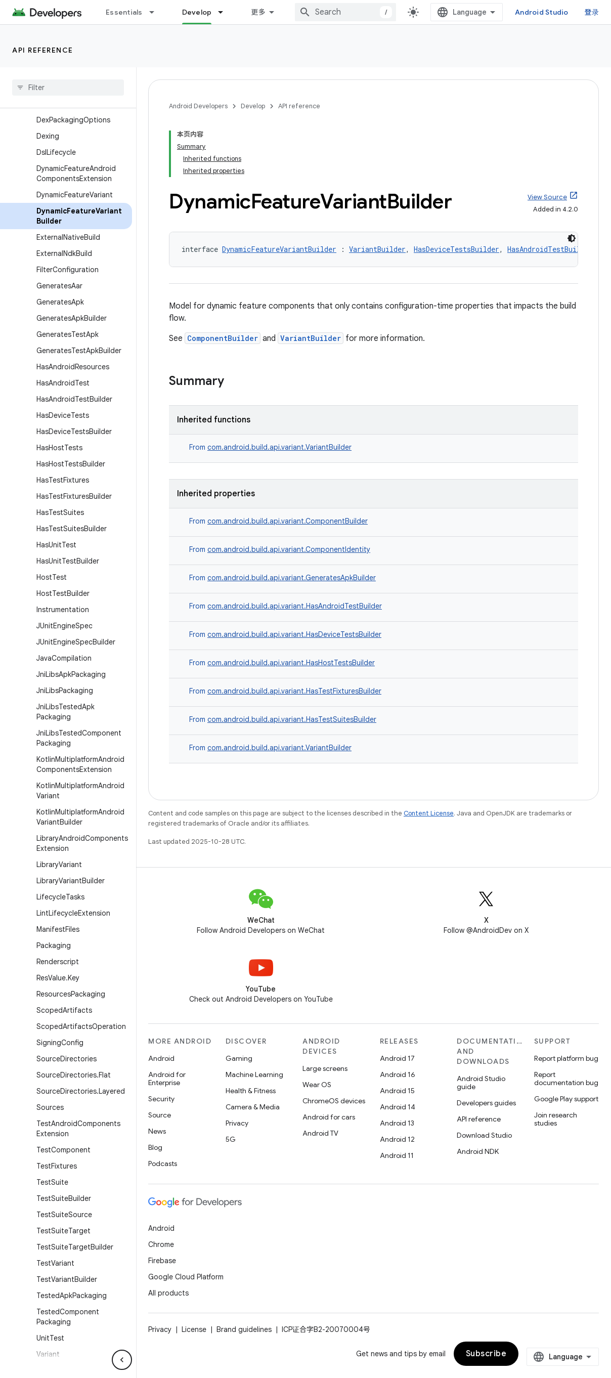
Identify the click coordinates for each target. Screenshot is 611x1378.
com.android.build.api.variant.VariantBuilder (279, 447)
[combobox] (345, 12)
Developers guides (486, 1102)
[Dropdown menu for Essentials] (156, 12)
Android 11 (397, 1155)
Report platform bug (566, 1058)
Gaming (239, 1058)
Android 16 (397, 1074)
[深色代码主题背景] (571, 238)
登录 (592, 12)
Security (161, 1098)
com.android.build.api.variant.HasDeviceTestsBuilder (294, 634)
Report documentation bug (566, 1078)
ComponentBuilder (222, 338)
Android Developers (198, 106)
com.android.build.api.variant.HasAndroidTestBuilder (294, 606)
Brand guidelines (244, 1329)
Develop (253, 106)
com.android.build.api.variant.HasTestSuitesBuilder (291, 719)
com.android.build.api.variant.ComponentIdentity (288, 549)
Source (159, 1114)
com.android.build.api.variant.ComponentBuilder (287, 521)
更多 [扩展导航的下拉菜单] (258, 12)
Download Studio (484, 1135)
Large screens (324, 1068)
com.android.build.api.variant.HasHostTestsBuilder (291, 662)
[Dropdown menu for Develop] (225, 12)
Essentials (124, 12)
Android (161, 1058)
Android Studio (542, 12)
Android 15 (397, 1090)
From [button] (270, 447)
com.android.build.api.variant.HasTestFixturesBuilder (294, 691)
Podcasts (162, 1163)
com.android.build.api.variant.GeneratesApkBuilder (291, 577)
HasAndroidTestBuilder (550, 249)
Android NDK (478, 1151)
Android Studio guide (481, 1082)
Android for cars (328, 1117)
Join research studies (555, 1119)
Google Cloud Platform (186, 1276)
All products (168, 1293)
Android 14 (397, 1106)
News (157, 1131)
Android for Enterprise (167, 1078)
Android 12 (397, 1139)
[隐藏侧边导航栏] (122, 1360)
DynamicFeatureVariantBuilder (279, 249)
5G (231, 1139)
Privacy (237, 1123)
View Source (547, 197)
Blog (155, 1147)
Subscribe (486, 1354)
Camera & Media (253, 1106)
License (194, 1329)
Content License (429, 813)
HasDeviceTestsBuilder (456, 249)
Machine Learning (254, 1074)
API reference (42, 50)
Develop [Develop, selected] (197, 12)
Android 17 (397, 1058)
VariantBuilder (377, 249)
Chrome (161, 1244)
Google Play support (566, 1098)
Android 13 (397, 1123)
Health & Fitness (251, 1090)
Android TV (320, 1133)
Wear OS (316, 1084)
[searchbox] (68, 87)
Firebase (162, 1260)
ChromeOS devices (333, 1100)
